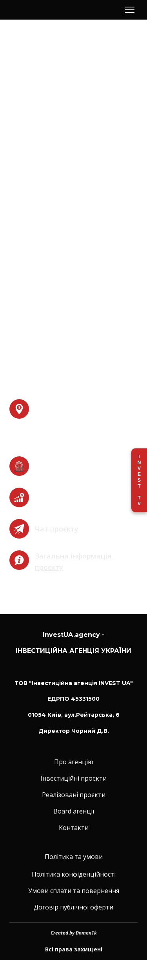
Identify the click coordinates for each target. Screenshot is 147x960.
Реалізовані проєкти (73, 794)
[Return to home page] (36, 10)
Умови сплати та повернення (73, 890)
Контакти (74, 827)
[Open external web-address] (19, 529)
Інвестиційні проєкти (73, 778)
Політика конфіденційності (74, 874)
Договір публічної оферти (73, 907)
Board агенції (73, 811)
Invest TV (139, 480)
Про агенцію (73, 762)
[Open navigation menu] (130, 10)
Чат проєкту (56, 528)
